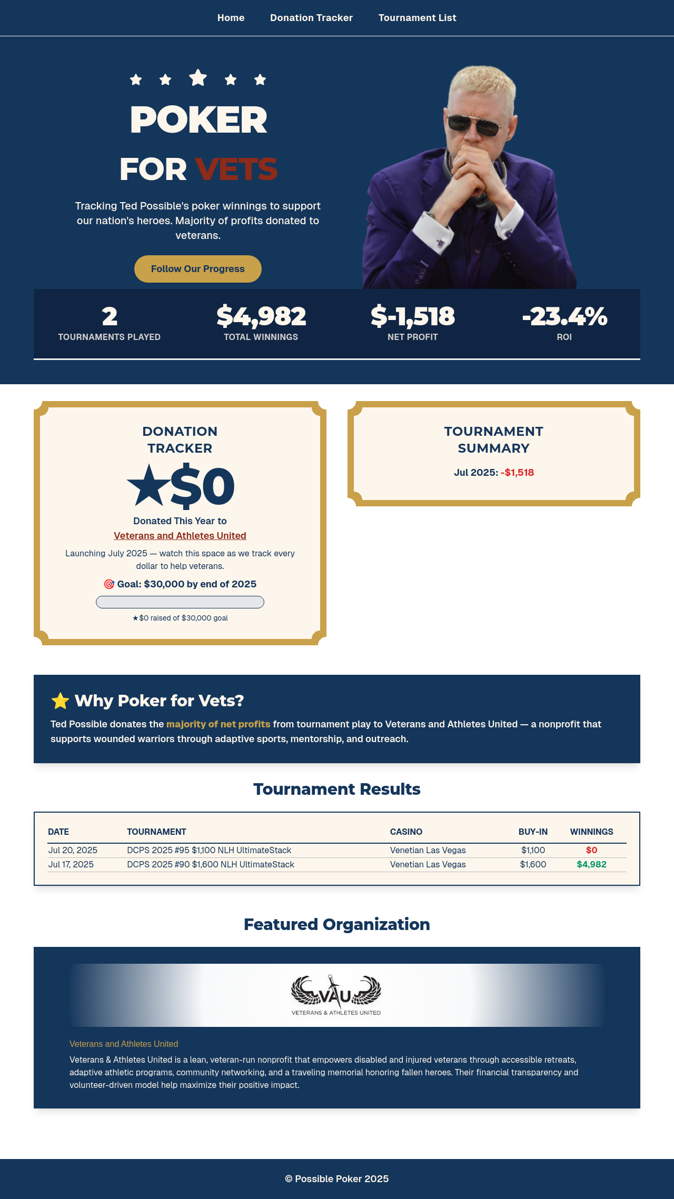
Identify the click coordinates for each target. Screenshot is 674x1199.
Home (231, 18)
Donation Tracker (311, 18)
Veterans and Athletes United (180, 535)
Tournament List (418, 18)
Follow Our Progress (198, 269)
